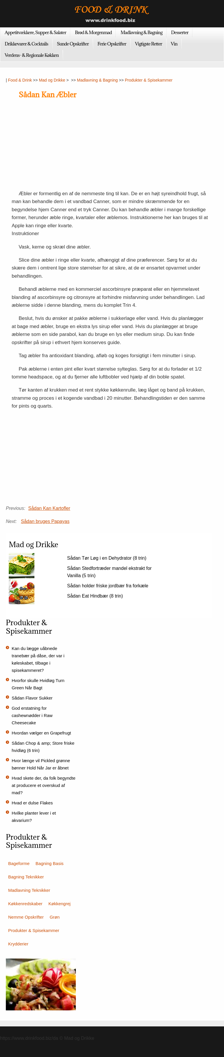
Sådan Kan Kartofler (49, 508)
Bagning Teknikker (26, 876)
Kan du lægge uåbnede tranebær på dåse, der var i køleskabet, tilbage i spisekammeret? (38, 659)
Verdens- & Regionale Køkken (32, 55)
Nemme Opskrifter (26, 917)
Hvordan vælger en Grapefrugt (41, 732)
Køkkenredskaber (25, 903)
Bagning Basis (50, 863)
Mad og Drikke (52, 80)
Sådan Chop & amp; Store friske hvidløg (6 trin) (43, 747)
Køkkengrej (59, 903)
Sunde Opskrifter (73, 44)
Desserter (179, 32)
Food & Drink (20, 80)
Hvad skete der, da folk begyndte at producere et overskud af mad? (43, 785)
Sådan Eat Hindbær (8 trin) (95, 595)
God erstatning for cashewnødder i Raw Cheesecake (32, 715)
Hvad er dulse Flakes (32, 802)
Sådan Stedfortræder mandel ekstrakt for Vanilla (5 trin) (109, 572)
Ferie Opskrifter (111, 44)
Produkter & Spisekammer (148, 80)
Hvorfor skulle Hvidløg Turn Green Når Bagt (38, 684)
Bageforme (18, 863)
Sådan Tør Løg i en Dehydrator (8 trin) (106, 558)
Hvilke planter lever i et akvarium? (34, 817)
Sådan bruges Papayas (45, 521)
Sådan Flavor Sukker (32, 697)
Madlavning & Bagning (141, 32)
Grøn (55, 917)
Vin (174, 44)
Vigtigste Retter (148, 44)
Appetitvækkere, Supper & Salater (35, 32)
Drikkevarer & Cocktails (26, 44)
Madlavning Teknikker (29, 890)
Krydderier (18, 943)
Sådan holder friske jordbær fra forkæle (107, 585)
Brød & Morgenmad (93, 32)
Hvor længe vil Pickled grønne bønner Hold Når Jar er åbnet (41, 764)
